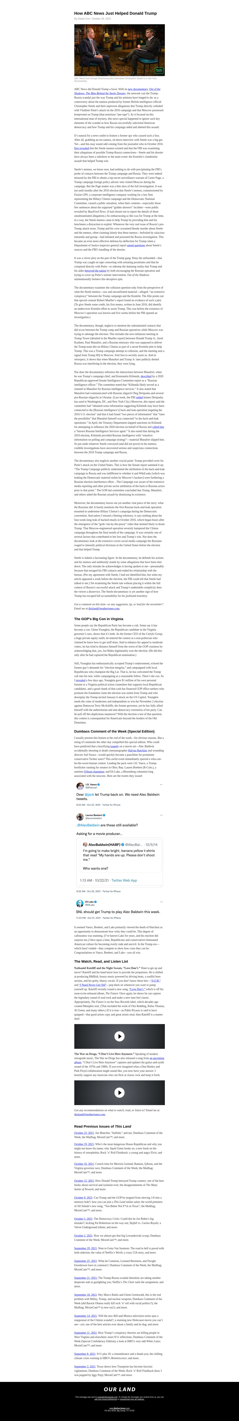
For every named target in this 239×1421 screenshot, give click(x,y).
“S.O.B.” (156, 980)
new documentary (138, 89)
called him (158, 427)
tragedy (114, 746)
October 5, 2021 (83, 1218)
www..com (119, 1408)
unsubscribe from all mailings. (132, 1399)
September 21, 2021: (86, 1277)
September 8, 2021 (84, 1353)
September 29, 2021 (85, 1248)
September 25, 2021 (85, 1261)
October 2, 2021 (83, 1235)
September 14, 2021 (85, 1315)
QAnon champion (94, 771)
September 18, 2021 (85, 1294)
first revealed (81, 148)
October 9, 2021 (83, 1197)
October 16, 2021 (84, 1163)
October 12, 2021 (84, 1180)
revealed (80, 680)
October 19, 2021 (84, 1144)
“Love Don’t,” (137, 989)
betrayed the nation (95, 270)
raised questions (136, 245)
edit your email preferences (105, 1399)
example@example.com (107, 1397)
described (146, 376)
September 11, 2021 (85, 1332)
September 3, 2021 (84, 1366)
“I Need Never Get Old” (92, 985)
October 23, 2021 (84, 1132)
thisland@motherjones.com (104, 608)
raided (139, 397)
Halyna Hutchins (137, 750)
